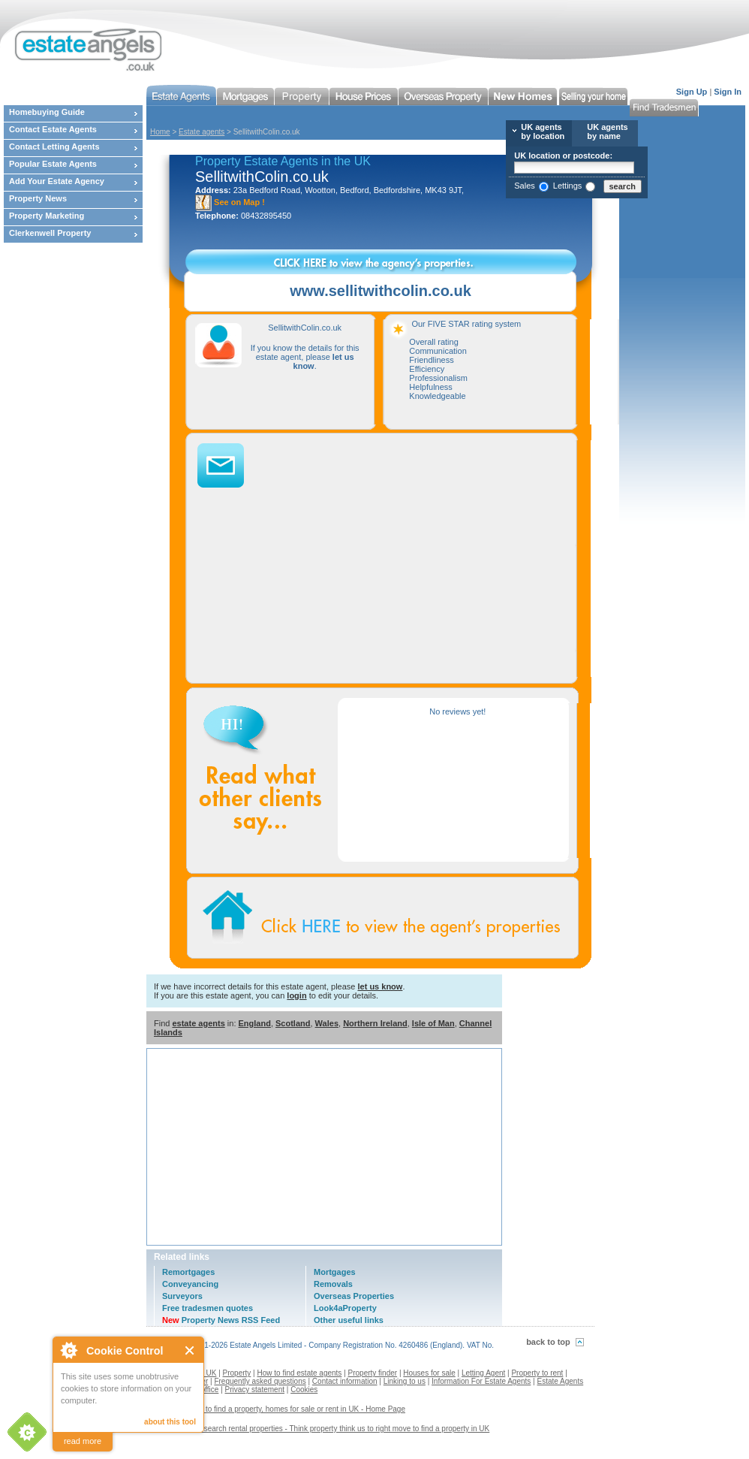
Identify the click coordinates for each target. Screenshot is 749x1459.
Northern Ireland (375, 1023)
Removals (333, 1283)
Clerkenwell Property (50, 232)
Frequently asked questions (259, 1381)
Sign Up (692, 91)
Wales (326, 1023)
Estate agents (201, 132)
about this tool (170, 1422)
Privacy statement (254, 1389)
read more (82, 1440)
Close (190, 1350)
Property (237, 1373)
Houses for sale (429, 1373)
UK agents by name (607, 131)
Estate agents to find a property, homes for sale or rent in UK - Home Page (281, 1409)
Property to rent (537, 1373)
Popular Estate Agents (53, 163)
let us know (379, 986)
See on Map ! (230, 202)
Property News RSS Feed (221, 1320)
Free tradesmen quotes (207, 1307)
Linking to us (405, 1381)
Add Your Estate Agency (56, 181)
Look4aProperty (345, 1307)
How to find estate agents (299, 1373)
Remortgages (188, 1271)
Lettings (567, 185)
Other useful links (349, 1320)
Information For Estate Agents (481, 1381)
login (296, 995)
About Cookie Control (68, 1350)
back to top (548, 1341)
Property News (38, 198)
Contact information (345, 1381)
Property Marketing (46, 215)
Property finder (373, 1373)
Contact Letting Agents (54, 146)
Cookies (303, 1389)
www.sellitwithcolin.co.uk (380, 290)
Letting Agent (483, 1373)
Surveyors (182, 1295)
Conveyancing (190, 1283)
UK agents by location (542, 131)
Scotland (292, 1023)
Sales (524, 185)
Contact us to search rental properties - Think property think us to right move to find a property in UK (323, 1428)
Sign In (727, 91)
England (255, 1023)
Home (160, 132)
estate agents (198, 1023)
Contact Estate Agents (53, 129)
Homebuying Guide (47, 111)
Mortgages (335, 1271)
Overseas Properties (354, 1295)
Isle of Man (433, 1023)
